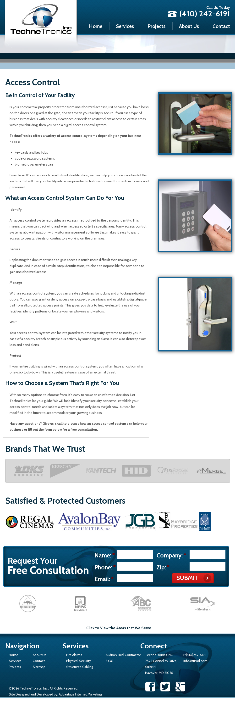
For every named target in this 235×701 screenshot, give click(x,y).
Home (95, 26)
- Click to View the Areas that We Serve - (119, 628)
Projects (156, 26)
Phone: (105, 567)
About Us (189, 26)
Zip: (163, 567)
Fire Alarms (74, 655)
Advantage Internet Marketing (80, 694)
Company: (171, 555)
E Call (109, 661)
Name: (104, 555)
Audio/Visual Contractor (123, 655)
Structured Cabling (79, 667)
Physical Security (78, 661)
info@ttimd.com (195, 661)
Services (125, 26)
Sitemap (39, 667)
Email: (104, 579)
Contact (221, 26)
